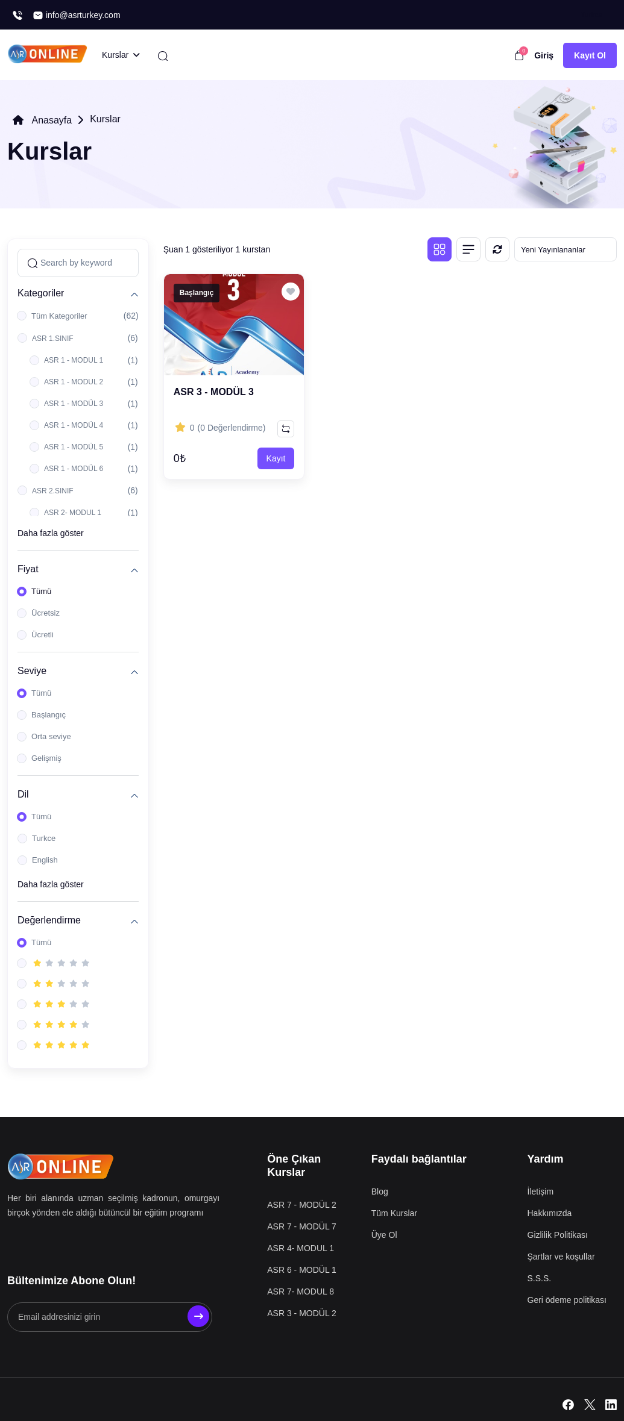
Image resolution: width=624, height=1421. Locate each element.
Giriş (543, 55)
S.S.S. (540, 1278)
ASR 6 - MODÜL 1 (301, 1270)
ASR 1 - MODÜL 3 (73, 403)
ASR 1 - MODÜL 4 (73, 425)
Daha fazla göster (50, 533)
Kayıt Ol (590, 55)
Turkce (43, 838)
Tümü (41, 591)
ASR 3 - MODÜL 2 (301, 1313)
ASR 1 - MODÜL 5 (73, 447)
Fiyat (28, 569)
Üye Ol (384, 1235)
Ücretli (42, 634)
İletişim (541, 1191)
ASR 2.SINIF (53, 491)
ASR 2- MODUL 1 (72, 512)
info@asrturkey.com (77, 15)
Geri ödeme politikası (567, 1300)
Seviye (31, 671)
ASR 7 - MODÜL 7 (301, 1226)
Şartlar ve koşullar (561, 1256)
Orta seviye (51, 736)
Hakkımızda (550, 1213)
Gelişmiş (46, 758)
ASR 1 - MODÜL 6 (73, 468)
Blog (379, 1191)
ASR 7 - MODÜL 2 (301, 1205)
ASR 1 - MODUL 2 (73, 382)
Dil (23, 794)
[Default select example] (565, 249)
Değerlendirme (49, 920)
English (45, 859)
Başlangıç (48, 714)
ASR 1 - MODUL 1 (73, 360)
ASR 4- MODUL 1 (300, 1248)
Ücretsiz (45, 612)
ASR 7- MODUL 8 (300, 1291)
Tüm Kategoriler (59, 315)
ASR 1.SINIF (53, 338)
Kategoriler (40, 293)
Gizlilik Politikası (558, 1235)
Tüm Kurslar (394, 1213)
